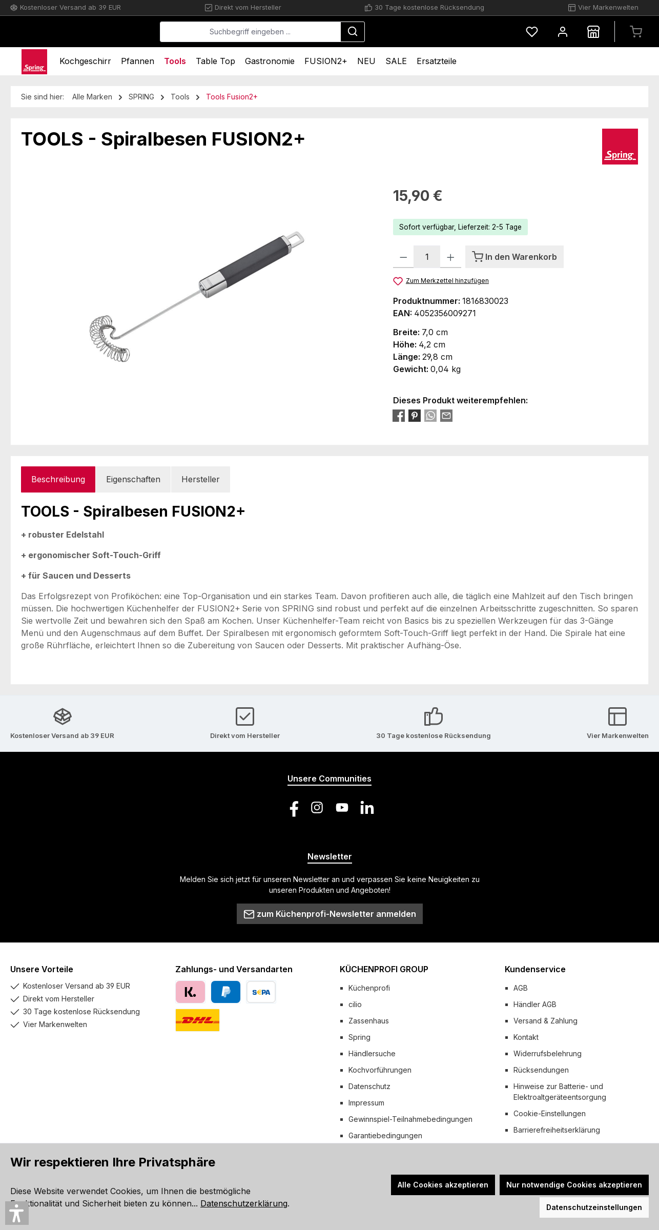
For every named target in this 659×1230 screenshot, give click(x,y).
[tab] (58, 479)
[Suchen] (429, 32)
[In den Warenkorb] (514, 256)
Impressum (366, 1102)
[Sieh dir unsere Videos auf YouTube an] (342, 807)
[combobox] (327, 32)
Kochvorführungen (379, 1069)
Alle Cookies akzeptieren (443, 1184)
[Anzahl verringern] (403, 256)
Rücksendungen (541, 1069)
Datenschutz (369, 1086)
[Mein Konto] (562, 31)
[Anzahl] (427, 256)
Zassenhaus (368, 1020)
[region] (197, 295)
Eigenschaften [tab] (133, 479)
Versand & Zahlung (545, 1020)
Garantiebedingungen (385, 1135)
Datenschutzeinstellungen (594, 1207)
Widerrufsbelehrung (547, 1053)
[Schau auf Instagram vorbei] (316, 807)
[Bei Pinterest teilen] (414, 415)
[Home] (34, 61)
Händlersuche (372, 1053)
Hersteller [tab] (200, 479)
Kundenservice (535, 969)
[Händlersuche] (593, 31)
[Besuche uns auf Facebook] (291, 807)
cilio (355, 1004)
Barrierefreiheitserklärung (556, 1129)
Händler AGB (535, 1004)
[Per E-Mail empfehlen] (446, 415)
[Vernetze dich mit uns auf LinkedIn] (367, 807)
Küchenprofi (369, 987)
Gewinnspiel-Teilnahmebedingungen (410, 1119)
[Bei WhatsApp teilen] (430, 415)
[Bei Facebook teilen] (398, 415)
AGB (520, 987)
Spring (359, 1037)
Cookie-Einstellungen (549, 1113)
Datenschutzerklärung (243, 1203)
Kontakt (526, 1037)
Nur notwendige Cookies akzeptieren (574, 1184)
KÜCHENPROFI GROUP (384, 969)
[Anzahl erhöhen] (450, 256)
